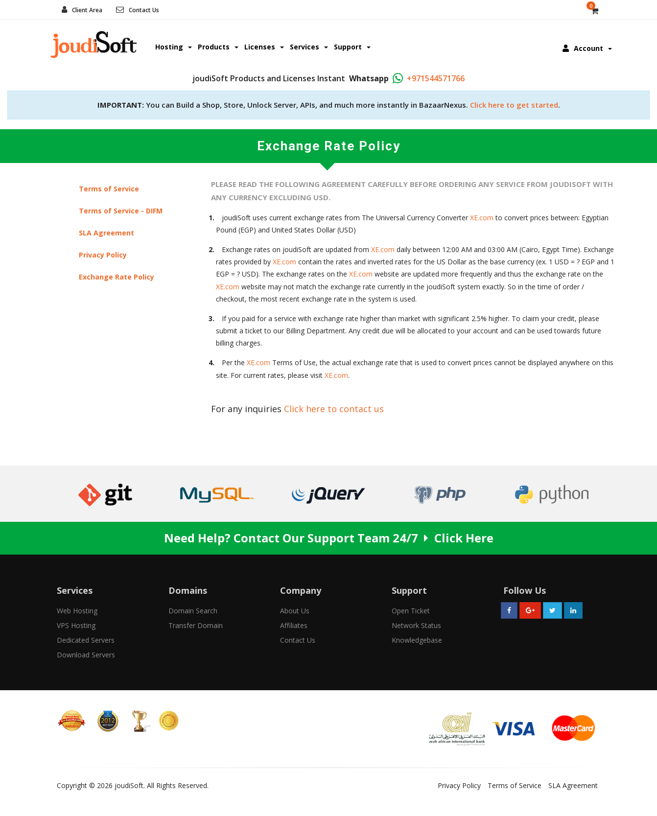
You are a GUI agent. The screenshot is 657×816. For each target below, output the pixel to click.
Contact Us (144, 10)
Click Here (463, 538)
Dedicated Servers (86, 640)
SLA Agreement (106, 232)
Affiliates (293, 625)
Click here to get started (514, 105)
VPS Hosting (76, 625)
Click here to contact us (334, 409)
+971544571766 (436, 78)
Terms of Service (109, 188)
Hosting (173, 46)
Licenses (264, 46)
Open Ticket (411, 610)
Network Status (416, 625)
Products (218, 46)
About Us (294, 610)
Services (309, 46)
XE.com (481, 217)
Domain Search (192, 610)
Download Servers (86, 654)
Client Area (87, 10)
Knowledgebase (417, 640)
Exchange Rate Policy (116, 276)
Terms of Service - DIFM (121, 210)
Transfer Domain (195, 625)
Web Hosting (77, 610)
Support (352, 46)
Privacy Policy (103, 254)
